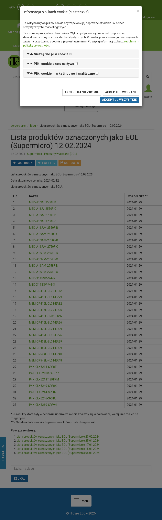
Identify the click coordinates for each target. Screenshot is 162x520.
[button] (47, 54)
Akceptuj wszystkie (119, 99)
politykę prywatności (36, 45)
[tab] (81, 54)
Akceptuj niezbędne (82, 92)
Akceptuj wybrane (121, 92)
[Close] (138, 11)
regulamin (130, 41)
